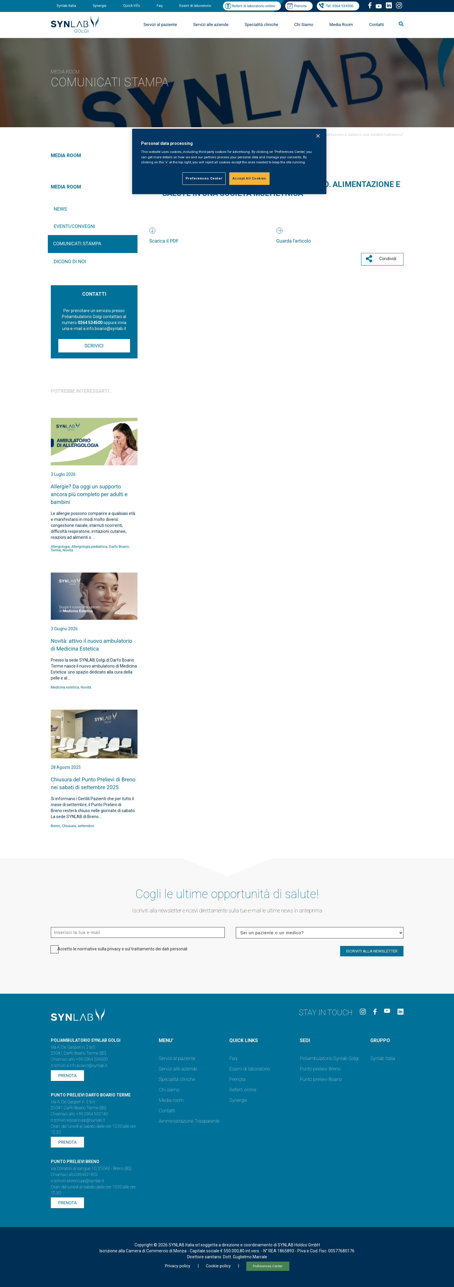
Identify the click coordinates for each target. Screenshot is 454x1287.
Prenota (300, 6)
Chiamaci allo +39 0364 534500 (79, 1059)
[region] (229, 161)
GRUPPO (380, 1040)
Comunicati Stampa (77, 243)
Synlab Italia (66, 6)
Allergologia (60, 546)
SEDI (305, 1040)
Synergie (99, 6)
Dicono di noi (70, 261)
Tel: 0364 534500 (339, 6)
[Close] (318, 135)
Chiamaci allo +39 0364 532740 (79, 1114)
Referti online (242, 1090)
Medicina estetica (65, 687)
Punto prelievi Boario (321, 1079)
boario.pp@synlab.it (87, 1120)
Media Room (341, 24)
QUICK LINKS (243, 1040)
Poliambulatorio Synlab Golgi (329, 1058)
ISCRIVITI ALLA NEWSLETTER (372, 951)
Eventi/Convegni (74, 226)
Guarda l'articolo (293, 241)
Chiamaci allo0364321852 (74, 1174)
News (60, 209)
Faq (160, 6)
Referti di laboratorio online (253, 6)
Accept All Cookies (249, 178)
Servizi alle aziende (210, 24)
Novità (67, 550)
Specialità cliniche (261, 24)
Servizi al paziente (160, 24)
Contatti (376, 24)
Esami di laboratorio (195, 6)
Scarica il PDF (164, 241)
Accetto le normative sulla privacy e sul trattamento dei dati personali (122, 949)
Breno (55, 826)
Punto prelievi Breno (320, 1069)
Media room (171, 1100)
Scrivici (94, 346)
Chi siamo (169, 1090)
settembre (86, 826)
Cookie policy (218, 1266)
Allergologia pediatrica (89, 546)
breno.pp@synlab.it (87, 1181)
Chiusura (69, 826)
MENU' (166, 1040)
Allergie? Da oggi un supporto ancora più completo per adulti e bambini (89, 494)
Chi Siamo (303, 24)
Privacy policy (177, 1266)
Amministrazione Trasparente (189, 1121)
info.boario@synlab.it (88, 1065)
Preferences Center (267, 1266)
